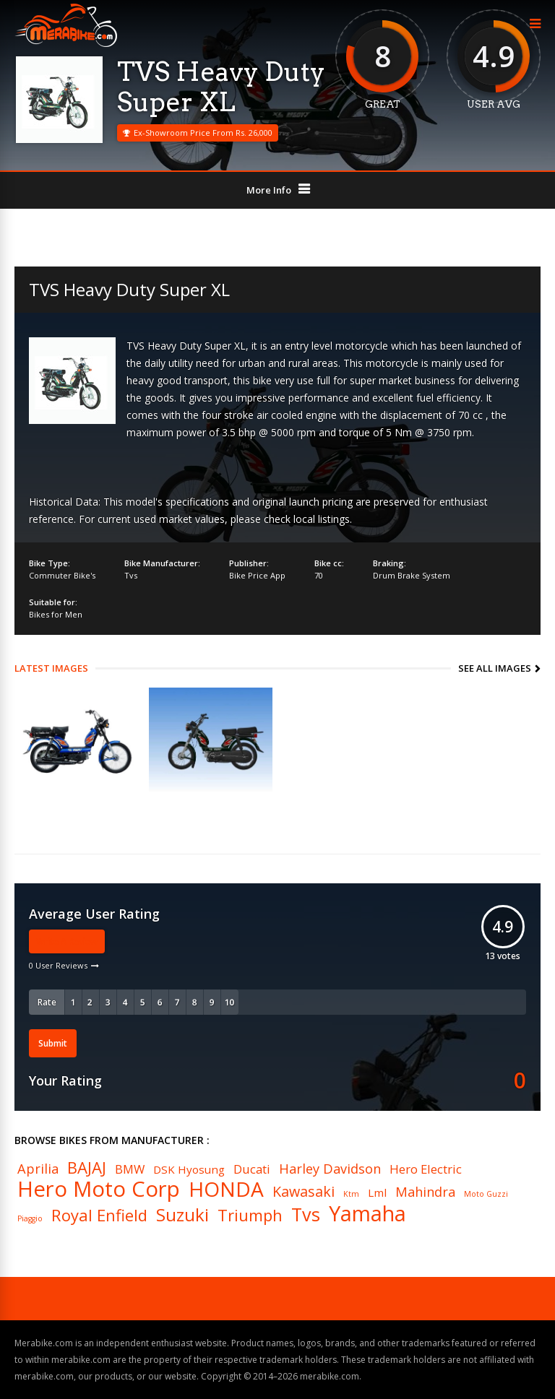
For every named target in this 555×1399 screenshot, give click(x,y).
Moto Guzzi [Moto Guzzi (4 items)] (486, 1194)
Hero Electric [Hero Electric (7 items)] (426, 1170)
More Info (268, 189)
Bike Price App (257, 575)
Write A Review (67, 941)
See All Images (494, 668)
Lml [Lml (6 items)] (377, 1192)
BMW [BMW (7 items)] (130, 1170)
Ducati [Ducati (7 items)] (251, 1170)
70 (318, 575)
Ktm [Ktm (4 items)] (351, 1194)
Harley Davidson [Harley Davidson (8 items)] (330, 1168)
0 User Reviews (58, 965)
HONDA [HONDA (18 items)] (226, 1189)
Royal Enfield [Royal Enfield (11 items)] (99, 1215)
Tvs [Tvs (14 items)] (305, 1214)
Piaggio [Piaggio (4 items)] (30, 1219)
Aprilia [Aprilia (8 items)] (38, 1168)
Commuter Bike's (62, 575)
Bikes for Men (55, 614)
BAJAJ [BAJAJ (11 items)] (86, 1167)
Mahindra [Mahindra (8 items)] (425, 1191)
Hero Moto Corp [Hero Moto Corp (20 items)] (98, 1189)
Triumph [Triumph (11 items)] (250, 1215)
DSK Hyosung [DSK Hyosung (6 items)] (189, 1169)
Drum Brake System (411, 575)
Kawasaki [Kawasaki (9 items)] (303, 1191)
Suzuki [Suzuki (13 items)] (182, 1214)
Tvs (130, 575)
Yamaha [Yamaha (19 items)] (367, 1213)
